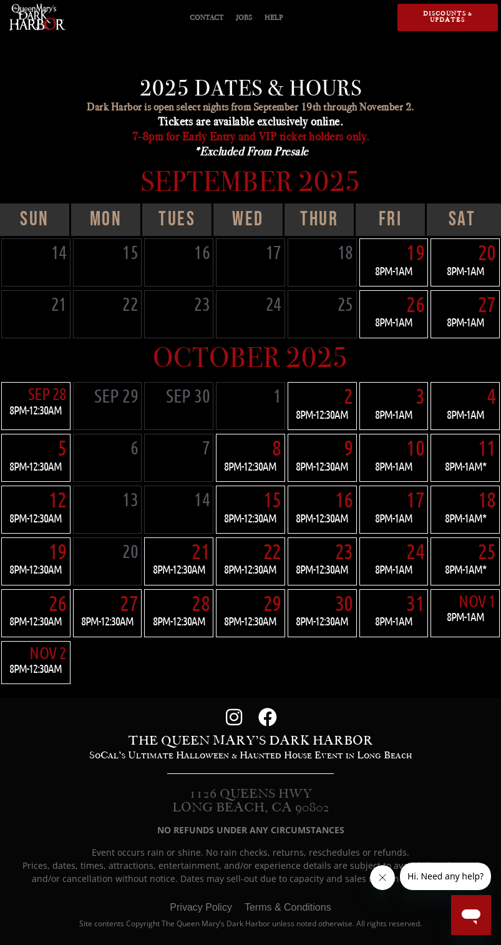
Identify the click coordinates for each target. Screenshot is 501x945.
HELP (274, 17)
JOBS (244, 17)
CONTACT (206, 17)
